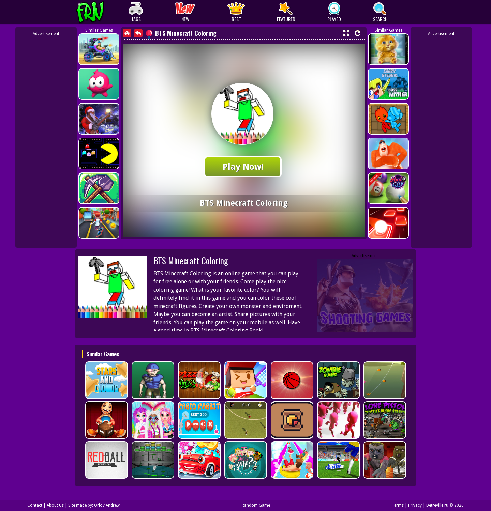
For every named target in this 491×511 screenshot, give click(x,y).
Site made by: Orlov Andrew (94, 505)
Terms (398, 505)
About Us (55, 505)
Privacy (415, 505)
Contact (34, 505)
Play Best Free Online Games (103, 12)
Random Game (256, 505)
